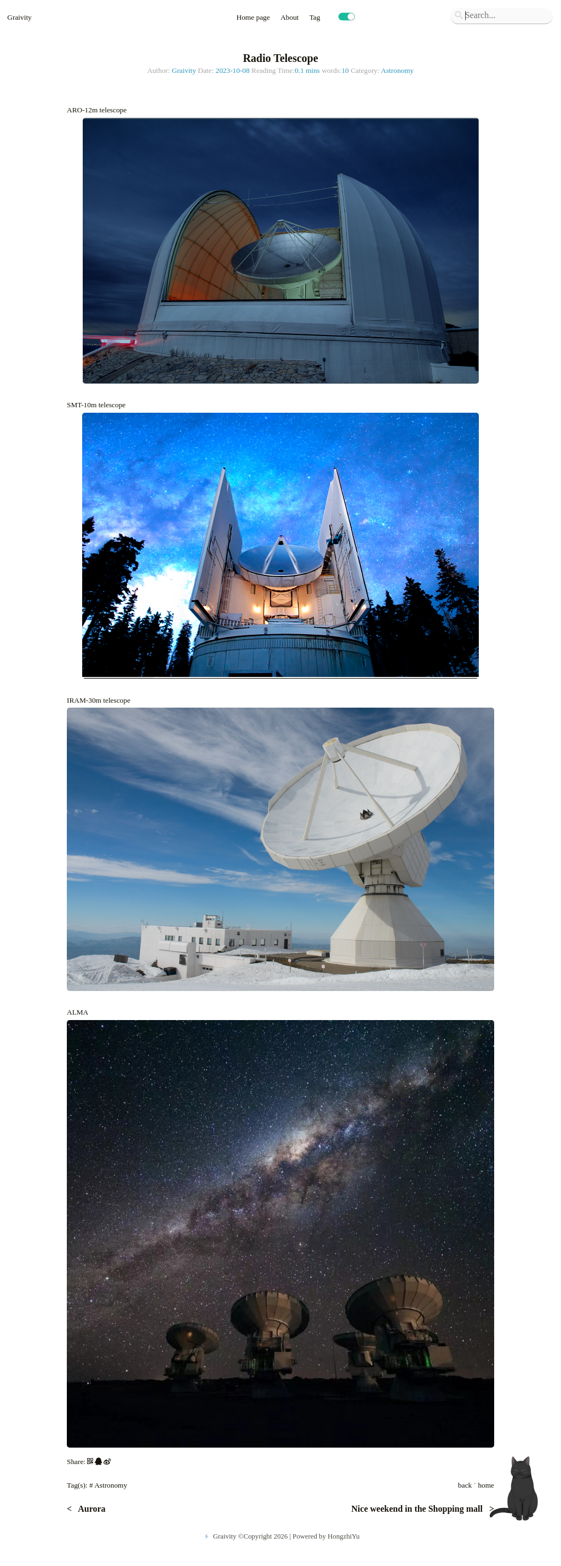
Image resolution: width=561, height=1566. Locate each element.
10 (344, 70)
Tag (316, 17)
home (486, 1485)
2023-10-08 (232, 70)
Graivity (19, 17)
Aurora (90, 1508)
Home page (254, 17)
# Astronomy (108, 1485)
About (290, 17)
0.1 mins (307, 70)
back (465, 1485)
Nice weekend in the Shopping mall (418, 1508)
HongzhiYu (343, 1536)
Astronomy (397, 70)
